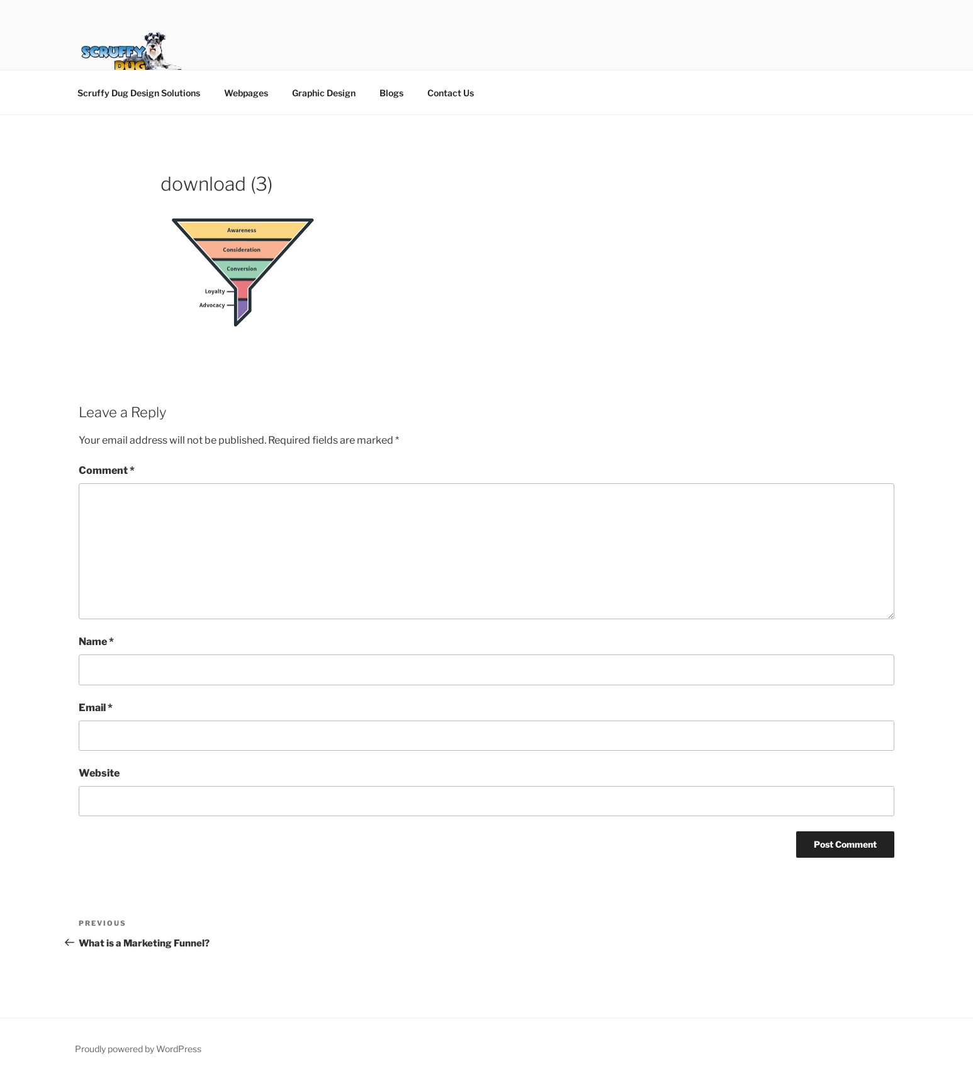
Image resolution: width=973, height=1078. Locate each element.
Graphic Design (324, 92)
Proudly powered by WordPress (138, 1048)
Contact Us (450, 92)
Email (96, 708)
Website (99, 773)
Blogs (391, 92)
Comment (107, 470)
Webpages (246, 92)
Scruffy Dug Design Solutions (138, 92)
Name (96, 642)
